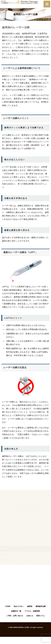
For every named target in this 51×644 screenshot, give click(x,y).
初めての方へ (19, 606)
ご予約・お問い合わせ (14, 616)
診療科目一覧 (16, 611)
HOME (7, 606)
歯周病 (29, 606)
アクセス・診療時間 (32, 611)
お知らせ (29, 616)
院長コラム (40, 616)
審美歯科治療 (41, 606)
